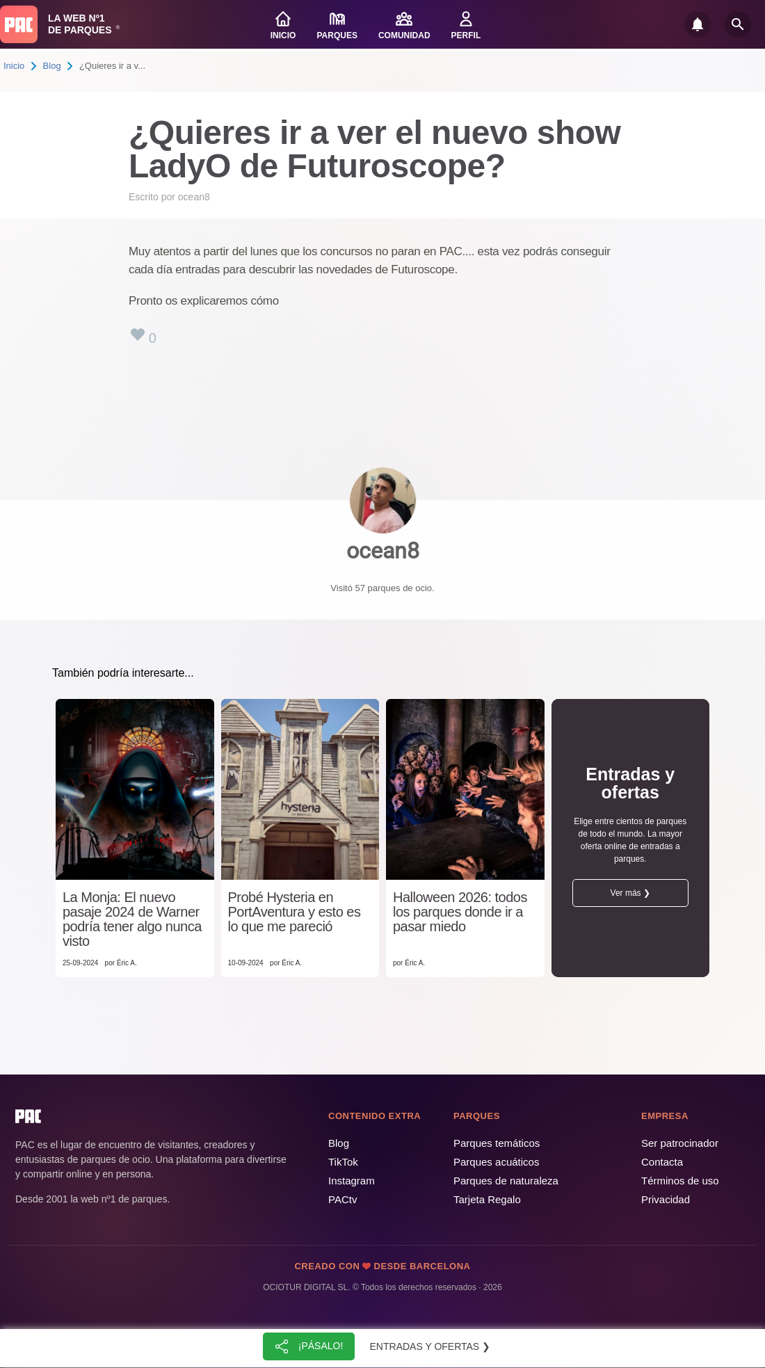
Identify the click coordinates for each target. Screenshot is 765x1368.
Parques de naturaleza (505, 1180)
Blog (52, 66)
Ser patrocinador (679, 1143)
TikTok (343, 1162)
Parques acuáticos (496, 1162)
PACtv (342, 1199)
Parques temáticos (496, 1143)
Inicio (13, 66)
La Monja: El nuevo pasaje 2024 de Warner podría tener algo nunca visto (132, 919)
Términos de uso (680, 1180)
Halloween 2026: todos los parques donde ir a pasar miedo (460, 912)
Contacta (662, 1162)
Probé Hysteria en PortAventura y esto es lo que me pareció (294, 912)
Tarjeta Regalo (487, 1199)
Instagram (351, 1180)
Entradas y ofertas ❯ (430, 1346)
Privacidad (665, 1199)
